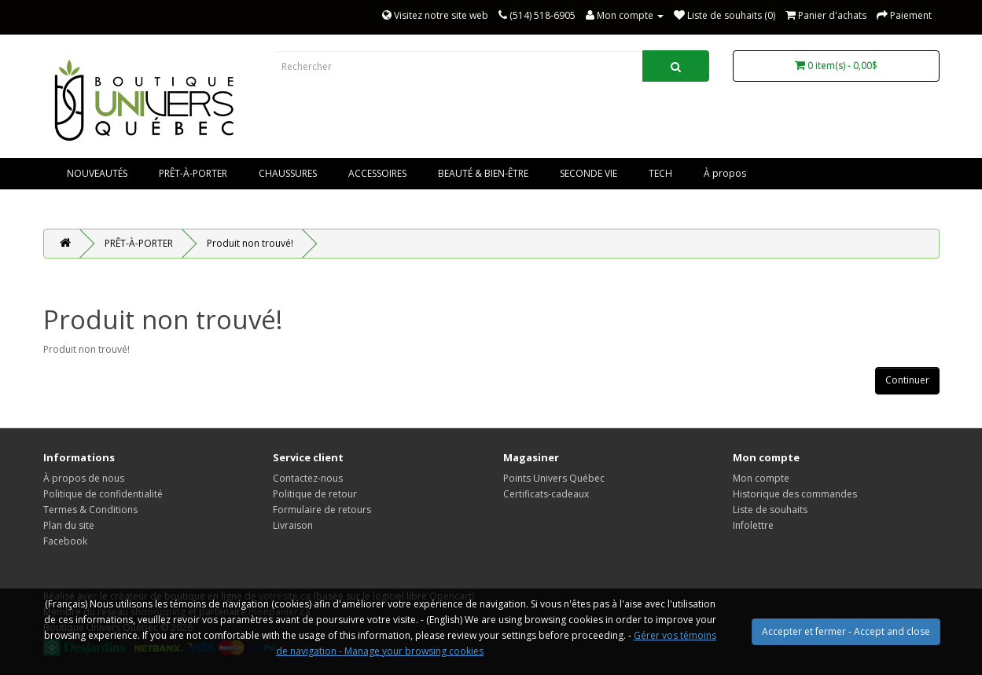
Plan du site (68, 525)
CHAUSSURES (288, 173)
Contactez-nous (308, 478)
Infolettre (753, 525)
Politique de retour (315, 494)
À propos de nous (83, 478)
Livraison (293, 525)
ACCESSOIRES (377, 173)
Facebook (65, 541)
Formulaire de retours (322, 509)
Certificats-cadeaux (546, 494)
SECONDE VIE (588, 173)
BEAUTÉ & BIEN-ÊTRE (483, 173)
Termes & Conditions (90, 509)
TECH (660, 173)
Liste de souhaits (770, 509)
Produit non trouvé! (250, 243)
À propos (725, 173)
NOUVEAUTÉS (97, 173)
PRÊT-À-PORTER (193, 173)
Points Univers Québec (554, 478)
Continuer (907, 380)
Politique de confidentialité (103, 494)
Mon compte (761, 478)
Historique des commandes (795, 494)
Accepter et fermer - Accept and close (846, 631)
